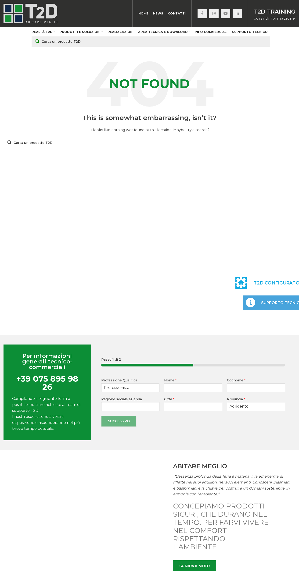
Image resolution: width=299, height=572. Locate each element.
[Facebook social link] (202, 14)
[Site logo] (30, 14)
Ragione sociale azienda (121, 400)
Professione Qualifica (119, 381)
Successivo (119, 422)
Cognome (236, 381)
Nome (170, 381)
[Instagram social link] (214, 14)
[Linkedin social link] (237, 14)
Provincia (236, 400)
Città (169, 400)
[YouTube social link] (225, 14)
